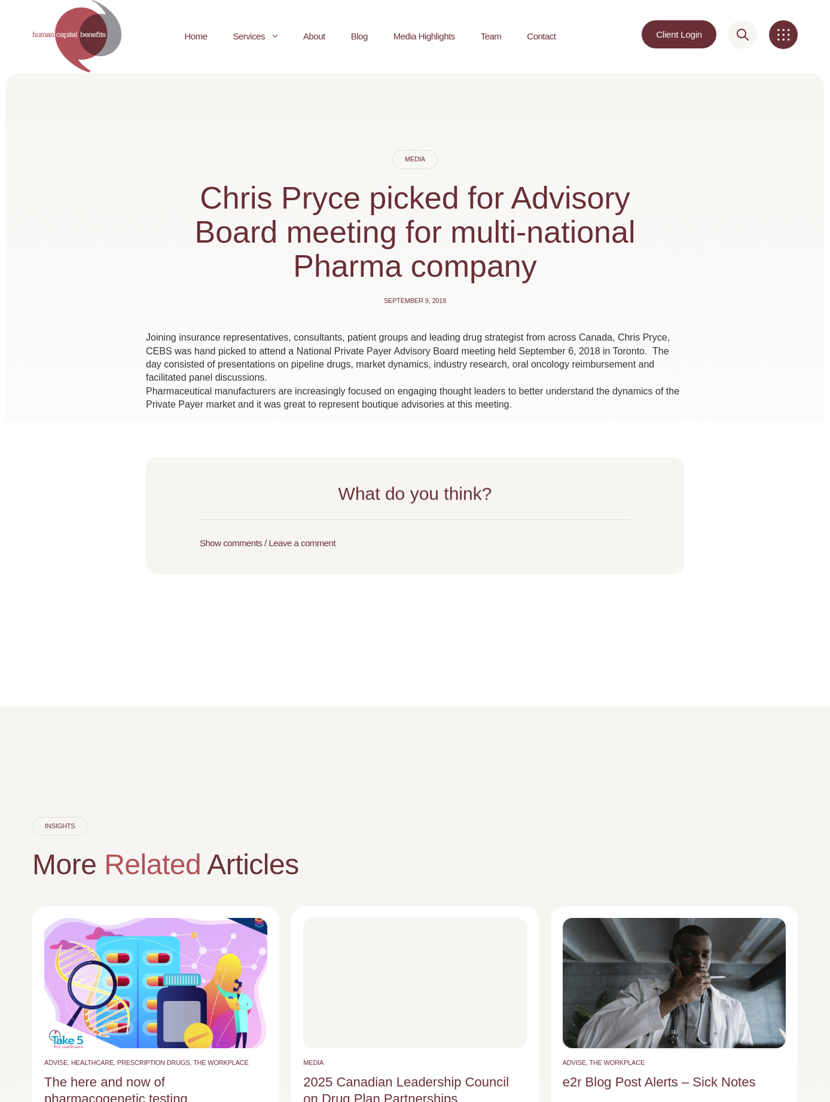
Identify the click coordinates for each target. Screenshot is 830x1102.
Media (415, 159)
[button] (415, 543)
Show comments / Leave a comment (267, 543)
